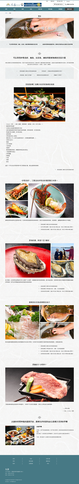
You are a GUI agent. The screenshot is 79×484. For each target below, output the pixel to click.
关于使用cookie (13, 481)
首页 (14, 458)
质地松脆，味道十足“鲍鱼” (24, 75)
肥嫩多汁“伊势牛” (56, 75)
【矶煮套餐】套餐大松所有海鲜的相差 (27, 71)
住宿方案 (48, 458)
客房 (14, 463)
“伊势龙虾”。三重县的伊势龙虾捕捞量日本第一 (51, 71)
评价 (48, 463)
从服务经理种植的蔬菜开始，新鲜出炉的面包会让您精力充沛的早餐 (56, 44)
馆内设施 (31, 461)
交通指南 (31, 463)
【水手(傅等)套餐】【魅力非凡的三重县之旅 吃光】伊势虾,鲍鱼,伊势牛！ (56, 226)
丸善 (7, 469)
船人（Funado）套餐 (68, 411)
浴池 (31, 458)
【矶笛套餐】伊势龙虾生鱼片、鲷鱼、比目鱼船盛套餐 (51, 288)
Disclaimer (7, 481)
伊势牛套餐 (66, 408)
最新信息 (48, 461)
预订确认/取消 (60, 1)
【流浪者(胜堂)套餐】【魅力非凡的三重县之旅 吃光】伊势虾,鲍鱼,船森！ (56, 229)
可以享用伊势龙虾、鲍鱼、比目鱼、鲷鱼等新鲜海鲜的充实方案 (21, 44)
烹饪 (14, 461)
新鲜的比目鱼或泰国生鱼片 (41, 75)
